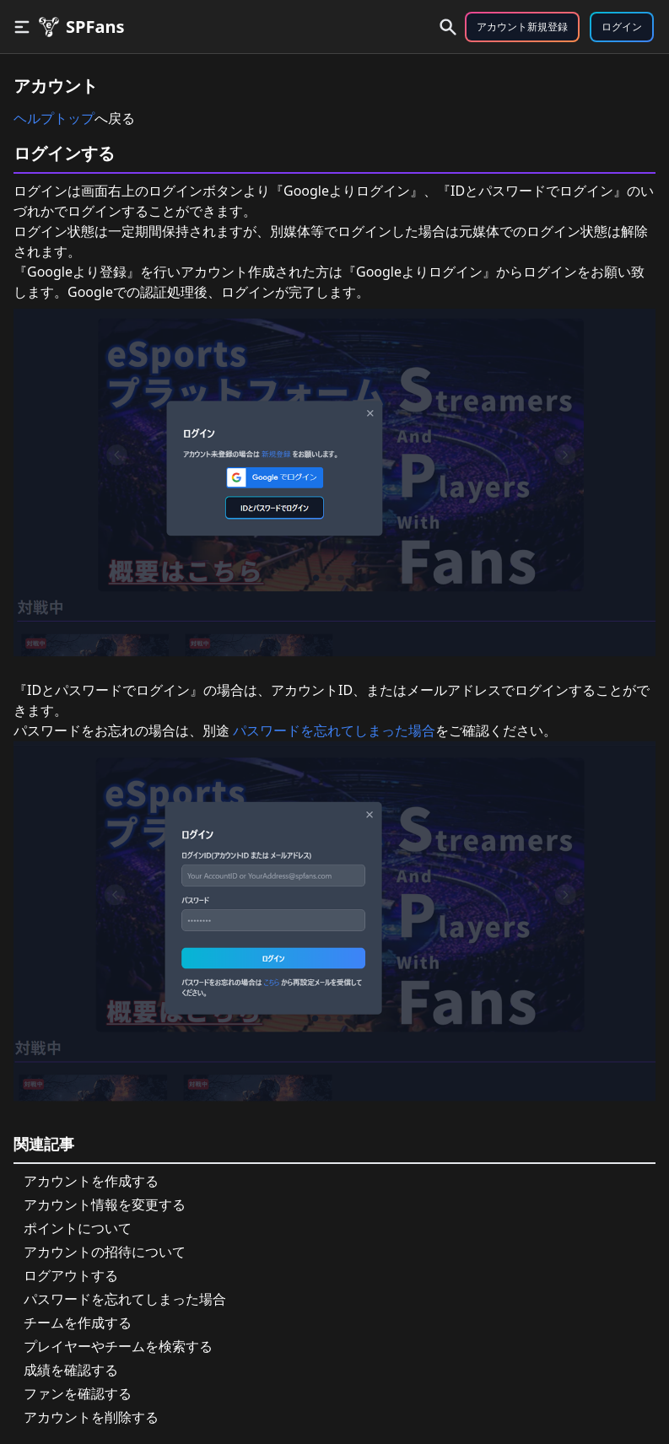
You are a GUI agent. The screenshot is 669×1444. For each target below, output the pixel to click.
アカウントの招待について (105, 1251)
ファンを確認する (78, 1393)
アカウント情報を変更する (105, 1204)
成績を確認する (71, 1369)
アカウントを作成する (91, 1181)
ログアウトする (71, 1275)
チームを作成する (78, 1322)
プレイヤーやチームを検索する (118, 1346)
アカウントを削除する (91, 1417)
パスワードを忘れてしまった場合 (332, 730)
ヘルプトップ (53, 118)
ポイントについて (78, 1228)
